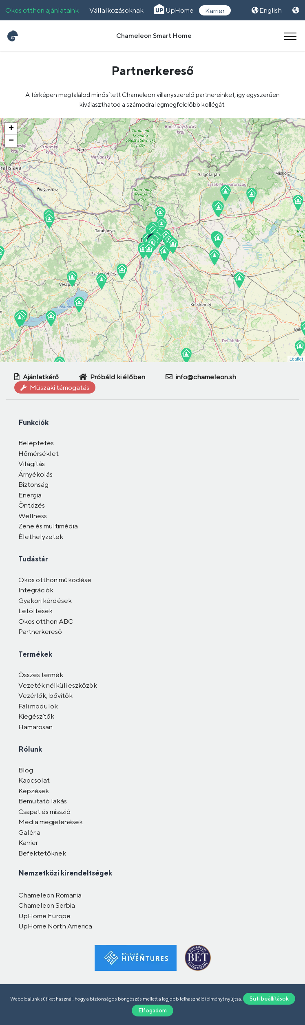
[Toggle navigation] (290, 36)
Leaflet (296, 358)
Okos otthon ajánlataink (42, 10)
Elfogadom (152, 1010)
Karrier (215, 10)
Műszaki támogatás (54, 387)
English (267, 10)
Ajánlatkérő (36, 377)
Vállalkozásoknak (116, 10)
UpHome (174, 10)
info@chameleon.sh (201, 377)
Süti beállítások (269, 998)
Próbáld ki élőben (112, 377)
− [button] (11, 141)
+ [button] (11, 129)
